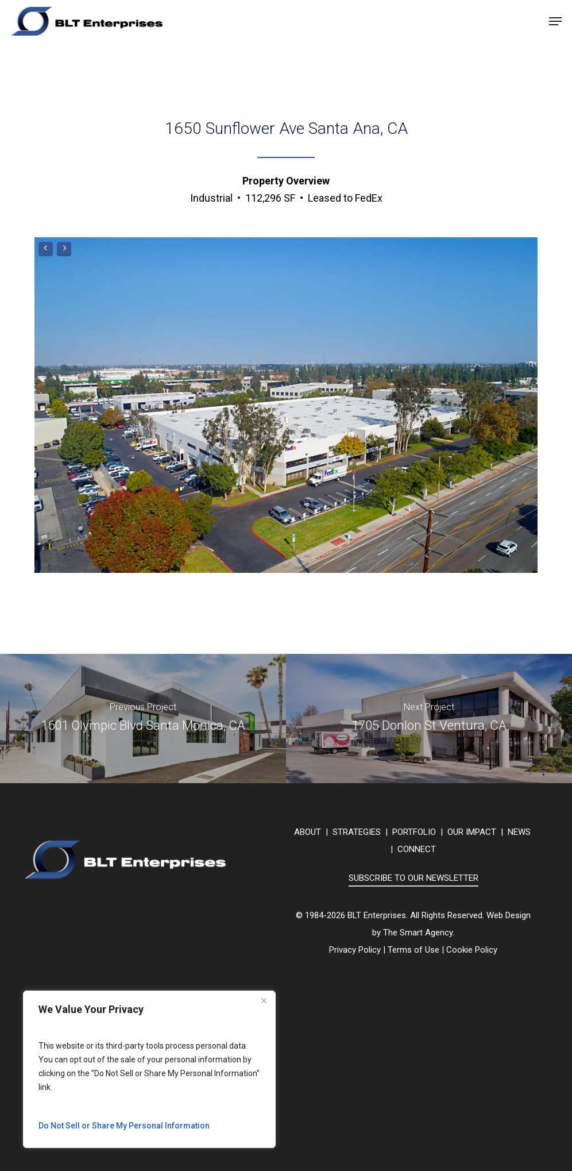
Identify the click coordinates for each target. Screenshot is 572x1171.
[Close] (263, 1000)
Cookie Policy (471, 950)
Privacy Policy (355, 950)
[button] (555, 21)
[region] (149, 1069)
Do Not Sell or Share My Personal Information (124, 1125)
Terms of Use (413, 950)
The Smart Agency (418, 932)
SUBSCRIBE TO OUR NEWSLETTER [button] (413, 878)
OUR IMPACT (471, 832)
